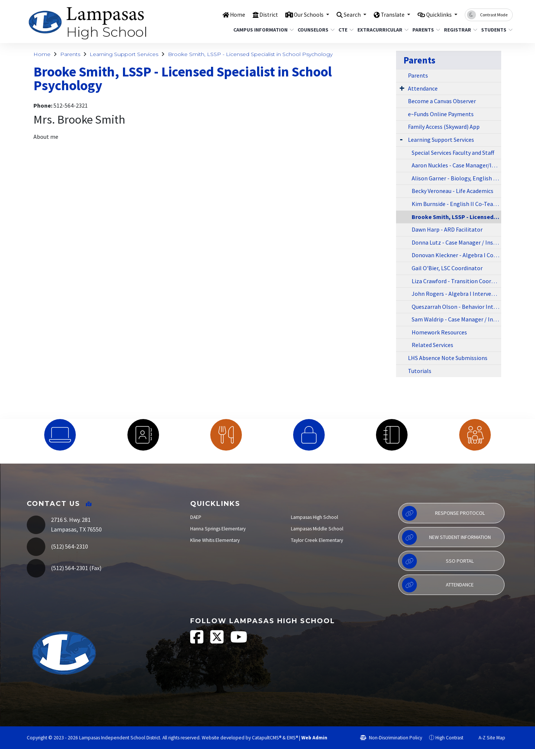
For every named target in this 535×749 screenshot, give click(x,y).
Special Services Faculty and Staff (453, 152)
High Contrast (449, 738)
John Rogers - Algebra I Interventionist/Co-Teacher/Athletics (456, 293)
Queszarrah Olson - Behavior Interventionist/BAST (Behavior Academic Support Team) (456, 306)
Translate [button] (387, 14)
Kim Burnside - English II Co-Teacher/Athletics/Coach (456, 203)
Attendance (423, 88)
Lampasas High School (314, 517)
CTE (345, 29)
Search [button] (344, 14)
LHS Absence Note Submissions (447, 358)
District (255, 14)
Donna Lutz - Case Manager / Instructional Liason (456, 242)
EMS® (292, 738)
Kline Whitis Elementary (215, 540)
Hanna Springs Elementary (218, 529)
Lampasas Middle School (317, 529)
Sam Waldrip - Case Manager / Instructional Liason (456, 319)
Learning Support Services (124, 54)
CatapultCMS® (266, 738)
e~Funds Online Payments (441, 114)
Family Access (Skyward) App (444, 126)
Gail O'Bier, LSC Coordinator (447, 268)
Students (495, 29)
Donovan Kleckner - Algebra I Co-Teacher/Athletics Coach (456, 255)
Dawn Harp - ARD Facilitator (447, 229)
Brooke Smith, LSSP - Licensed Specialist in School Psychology (250, 54)
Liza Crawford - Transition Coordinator (456, 281)
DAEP (195, 517)
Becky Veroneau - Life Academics (452, 190)
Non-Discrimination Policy (391, 738)
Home (222, 14)
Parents (424, 29)
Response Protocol (443, 513)
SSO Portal (438, 561)
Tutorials (419, 370)
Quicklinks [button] (437, 14)
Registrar (459, 29)
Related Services (432, 345)
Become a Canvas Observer (442, 101)
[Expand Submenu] (402, 88)
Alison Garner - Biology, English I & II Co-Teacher (456, 178)
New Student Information (446, 537)
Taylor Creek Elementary (317, 540)
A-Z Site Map (487, 738)
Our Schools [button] (298, 14)
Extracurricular (380, 29)
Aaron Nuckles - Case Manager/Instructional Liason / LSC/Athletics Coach (456, 165)
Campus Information (260, 29)
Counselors (314, 29)
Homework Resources (439, 332)
